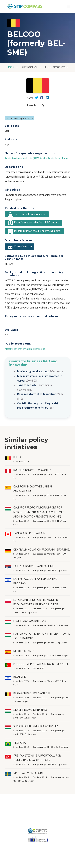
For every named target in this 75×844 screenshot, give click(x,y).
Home (10, 66)
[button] (68, 6)
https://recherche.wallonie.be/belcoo (25, 348)
